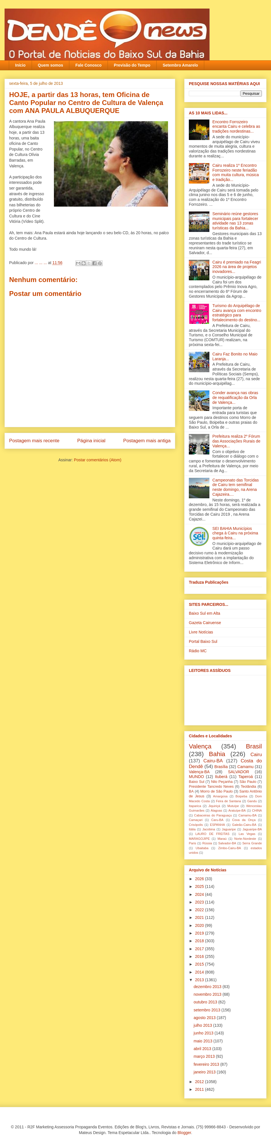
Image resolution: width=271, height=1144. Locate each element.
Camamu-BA (247, 815)
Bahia (217, 754)
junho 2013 (204, 1033)
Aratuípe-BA (237, 810)
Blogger (184, 1132)
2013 (200, 980)
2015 (200, 964)
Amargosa (220, 796)
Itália (192, 829)
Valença (200, 746)
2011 (200, 1089)
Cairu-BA (213, 761)
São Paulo (248, 782)
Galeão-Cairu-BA (244, 824)
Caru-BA (217, 820)
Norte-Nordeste (245, 838)
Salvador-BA (227, 843)
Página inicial (91, 440)
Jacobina (208, 829)
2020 (200, 925)
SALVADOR (238, 771)
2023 (200, 902)
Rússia (207, 843)
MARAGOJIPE (199, 838)
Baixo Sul (196, 782)
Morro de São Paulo (216, 791)
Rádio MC (198, 651)
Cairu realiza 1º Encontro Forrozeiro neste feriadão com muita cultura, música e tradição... (236, 172)
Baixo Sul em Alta (204, 613)
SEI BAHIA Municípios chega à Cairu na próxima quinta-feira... (235, 533)
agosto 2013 (205, 1017)
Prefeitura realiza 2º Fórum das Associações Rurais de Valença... (236, 441)
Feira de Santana (228, 801)
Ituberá (221, 776)
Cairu (256, 754)
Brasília (221, 766)
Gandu (252, 801)
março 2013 (205, 1056)
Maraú (221, 838)
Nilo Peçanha (222, 782)
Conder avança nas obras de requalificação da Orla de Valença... (235, 397)
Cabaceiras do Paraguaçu (213, 815)
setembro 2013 (207, 1010)
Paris (192, 843)
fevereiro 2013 (207, 1064)
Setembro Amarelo (180, 65)
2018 (200, 941)
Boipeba (241, 796)
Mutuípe (233, 806)
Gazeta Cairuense (205, 622)
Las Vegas (247, 834)
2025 (200, 886)
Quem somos (50, 65)
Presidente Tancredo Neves (211, 787)
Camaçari (196, 820)
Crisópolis (196, 824)
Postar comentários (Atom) (98, 460)
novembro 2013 (208, 994)
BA (191, 791)
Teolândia (248, 787)
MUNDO (196, 776)
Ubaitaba (202, 848)
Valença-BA (199, 771)
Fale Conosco (88, 65)
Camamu (245, 766)
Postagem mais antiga (147, 440)
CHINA (257, 810)
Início (20, 65)
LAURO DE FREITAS (212, 834)
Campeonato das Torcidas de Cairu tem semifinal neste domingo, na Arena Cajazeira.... (236, 487)
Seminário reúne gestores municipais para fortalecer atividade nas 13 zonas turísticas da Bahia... (235, 220)
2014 (200, 972)
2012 (200, 1081)
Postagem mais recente (34, 440)
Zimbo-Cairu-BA (229, 848)
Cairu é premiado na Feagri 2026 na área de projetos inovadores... (237, 267)
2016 (200, 956)
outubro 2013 (206, 1002)
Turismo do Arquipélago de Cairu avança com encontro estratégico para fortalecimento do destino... (237, 312)
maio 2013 (203, 1041)
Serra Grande (252, 843)
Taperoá (245, 776)
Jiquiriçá (214, 806)
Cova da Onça (244, 820)
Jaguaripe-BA (252, 829)
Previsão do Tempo (132, 65)
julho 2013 (203, 1025)
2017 (200, 949)
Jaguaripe (229, 829)
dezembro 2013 (208, 986)
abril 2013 (203, 1048)
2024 (200, 894)
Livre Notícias (201, 632)
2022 (200, 910)
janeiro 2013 (205, 1072)
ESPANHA (217, 824)
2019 (200, 933)
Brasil (254, 746)
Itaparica (195, 806)
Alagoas (216, 810)
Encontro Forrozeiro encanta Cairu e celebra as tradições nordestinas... (236, 127)
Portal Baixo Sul (203, 641)
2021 (200, 917)
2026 (200, 878)
